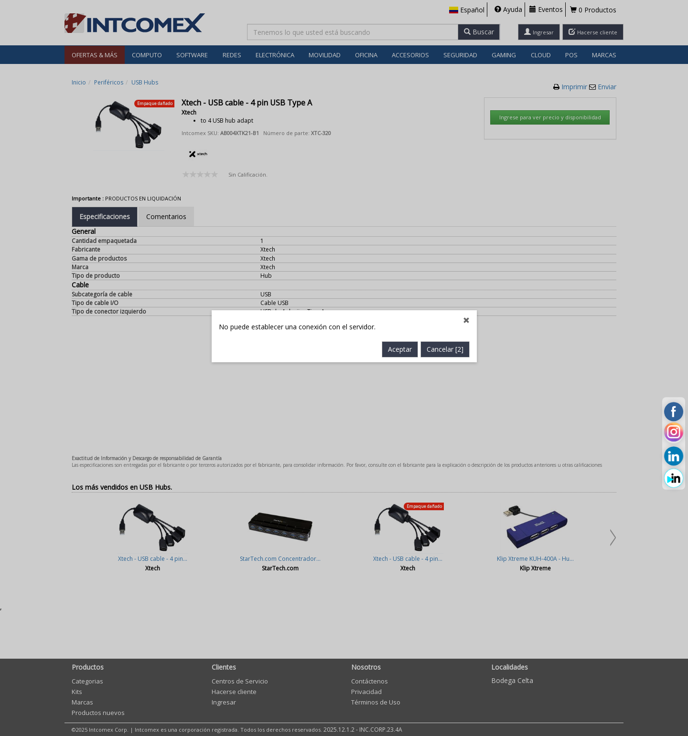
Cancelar (445, 275)
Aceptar (400, 275)
